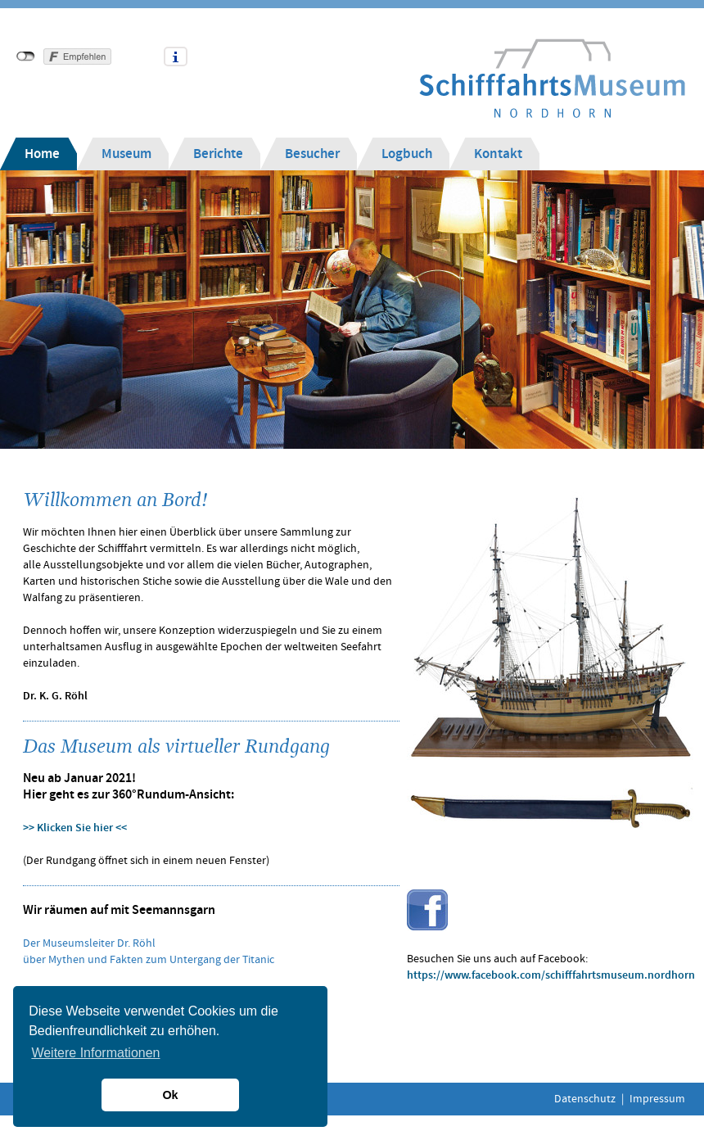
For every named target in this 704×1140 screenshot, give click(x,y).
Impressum (657, 1099)
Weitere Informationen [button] (95, 1053)
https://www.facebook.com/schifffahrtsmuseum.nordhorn (551, 975)
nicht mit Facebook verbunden (25, 56)
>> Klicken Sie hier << (75, 828)
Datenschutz (585, 1099)
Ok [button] (170, 1095)
